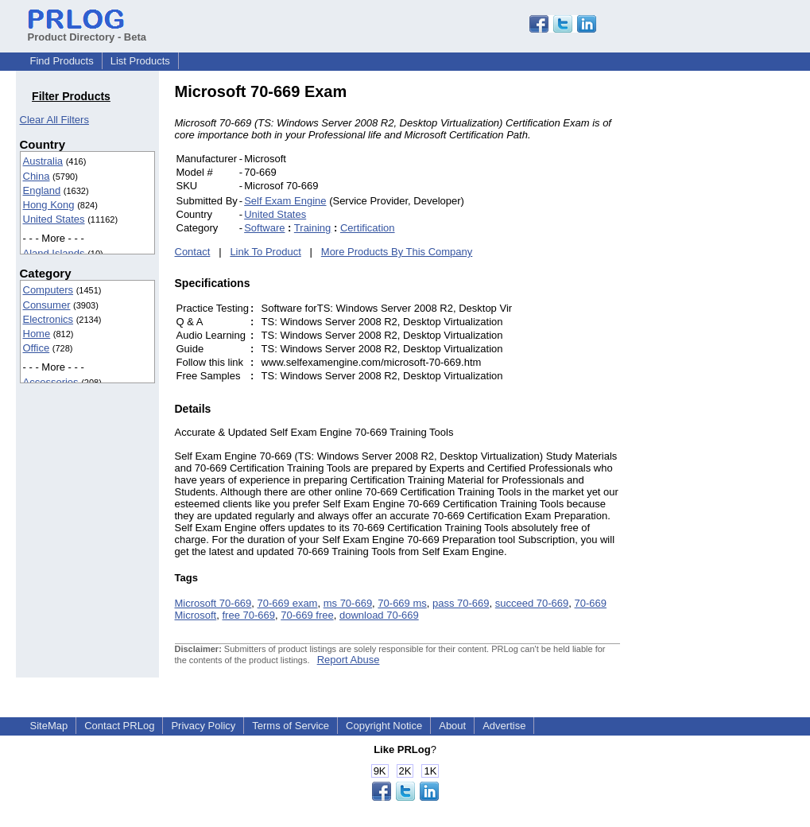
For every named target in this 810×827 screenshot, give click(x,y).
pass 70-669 (461, 603)
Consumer (47, 305)
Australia (43, 161)
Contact (193, 252)
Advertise (504, 726)
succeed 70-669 (532, 603)
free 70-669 (248, 615)
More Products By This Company (397, 252)
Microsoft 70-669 (213, 603)
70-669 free (307, 615)
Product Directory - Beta (87, 31)
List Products (140, 61)
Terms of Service (290, 726)
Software (264, 228)
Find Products (62, 61)
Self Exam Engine (285, 201)
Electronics (48, 319)
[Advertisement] (727, 321)
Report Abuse (348, 660)
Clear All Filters (54, 120)
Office (36, 348)
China (36, 176)
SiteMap (49, 726)
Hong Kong (49, 205)
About (452, 726)
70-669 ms (402, 603)
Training (312, 228)
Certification (367, 228)
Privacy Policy (203, 726)
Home (37, 334)
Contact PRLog (119, 726)
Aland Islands (54, 253)
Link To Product (265, 252)
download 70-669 (379, 615)
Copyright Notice (384, 726)
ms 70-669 (348, 603)
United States (54, 219)
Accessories (51, 382)
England (42, 190)
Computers (48, 290)
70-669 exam (288, 603)
